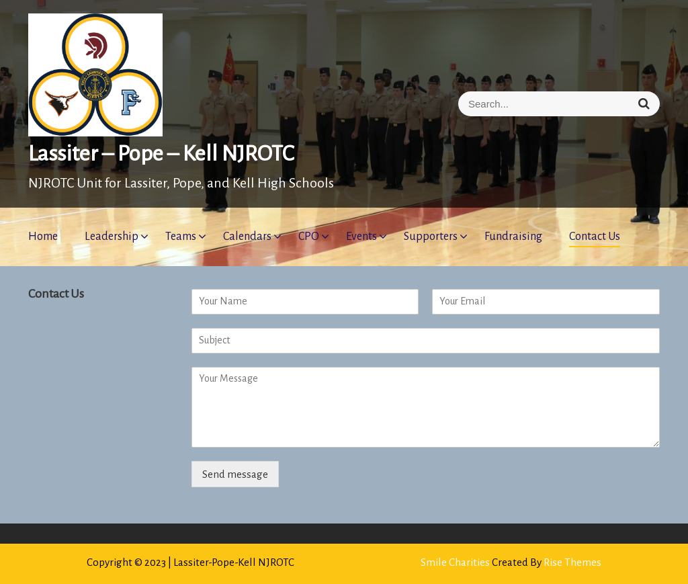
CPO (308, 237)
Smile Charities (456, 562)
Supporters (431, 237)
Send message (235, 474)
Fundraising (513, 237)
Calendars (247, 237)
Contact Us (594, 237)
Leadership (111, 237)
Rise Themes (572, 562)
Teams (180, 237)
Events (361, 237)
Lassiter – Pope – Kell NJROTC (161, 153)
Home (43, 237)
